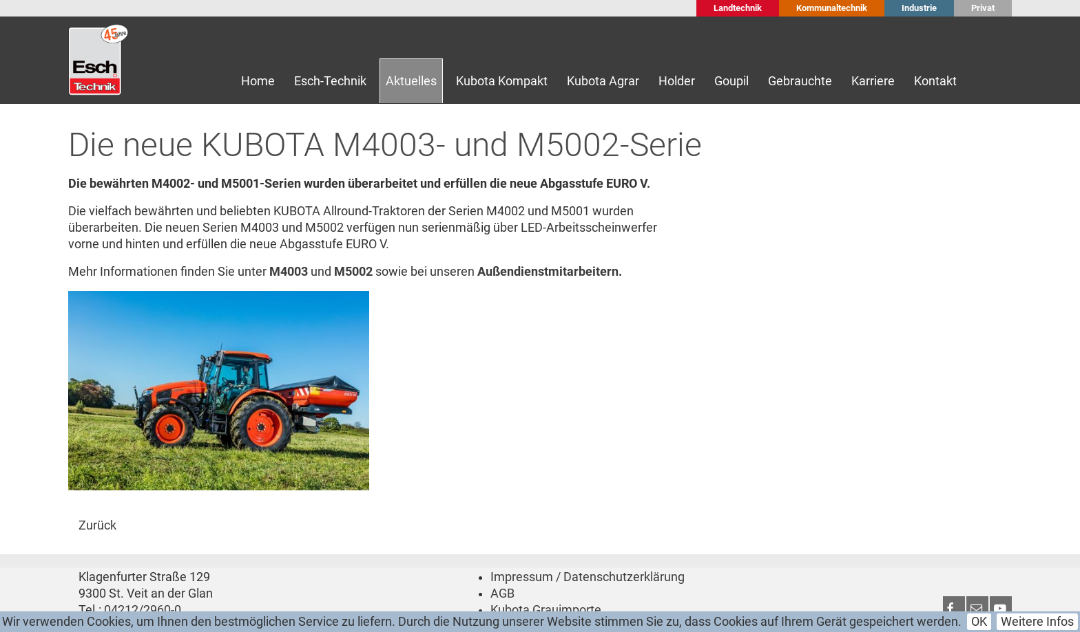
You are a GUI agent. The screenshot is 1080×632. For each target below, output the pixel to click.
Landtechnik (738, 8)
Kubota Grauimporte (545, 610)
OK (979, 622)
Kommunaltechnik (831, 8)
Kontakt (935, 81)
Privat (983, 8)
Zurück (97, 525)
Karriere (873, 81)
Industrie (919, 8)
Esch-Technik (330, 81)
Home (258, 81)
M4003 (288, 272)
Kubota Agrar (603, 81)
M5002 (353, 272)
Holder (676, 81)
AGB (502, 593)
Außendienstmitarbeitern (548, 272)
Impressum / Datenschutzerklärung (587, 577)
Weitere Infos (1037, 622)
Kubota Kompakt (502, 81)
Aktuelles (411, 81)
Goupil (731, 81)
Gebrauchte (800, 81)
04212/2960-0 (142, 610)
